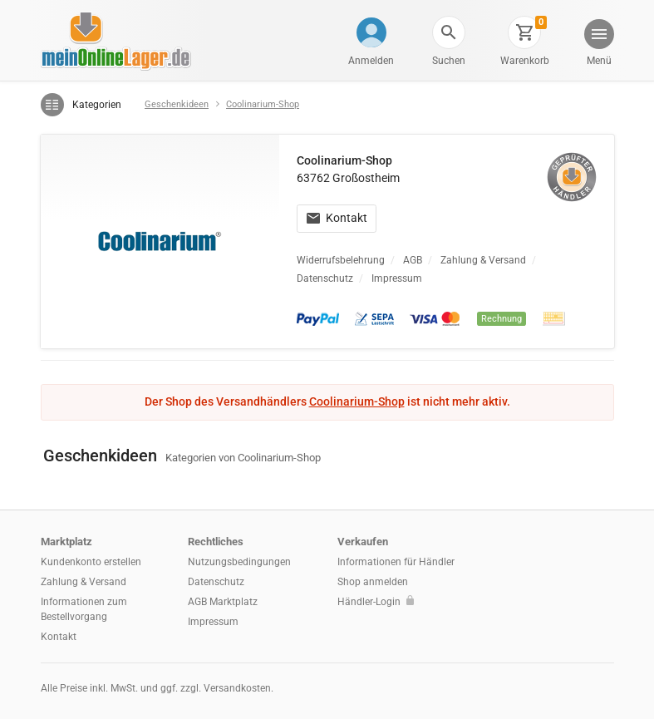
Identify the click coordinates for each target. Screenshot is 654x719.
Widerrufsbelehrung (341, 260)
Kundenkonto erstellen (91, 562)
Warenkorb (524, 60)
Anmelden (371, 60)
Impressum (396, 278)
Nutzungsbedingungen (239, 562)
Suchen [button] (448, 60)
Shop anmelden (372, 582)
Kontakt (337, 217)
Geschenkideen (177, 104)
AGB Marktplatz (223, 602)
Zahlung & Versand (483, 260)
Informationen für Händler (396, 562)
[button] (449, 32)
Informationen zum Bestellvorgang (84, 609)
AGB (412, 260)
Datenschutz (325, 278)
